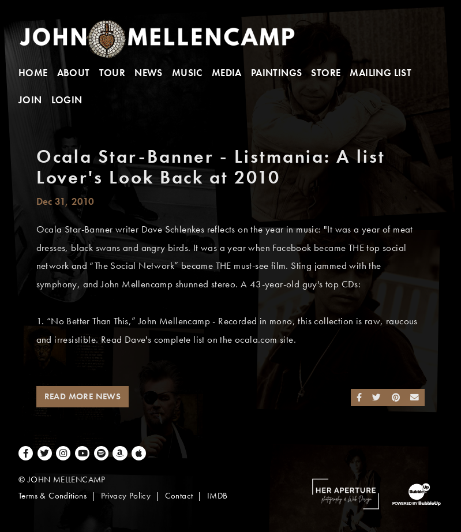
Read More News (82, 396)
